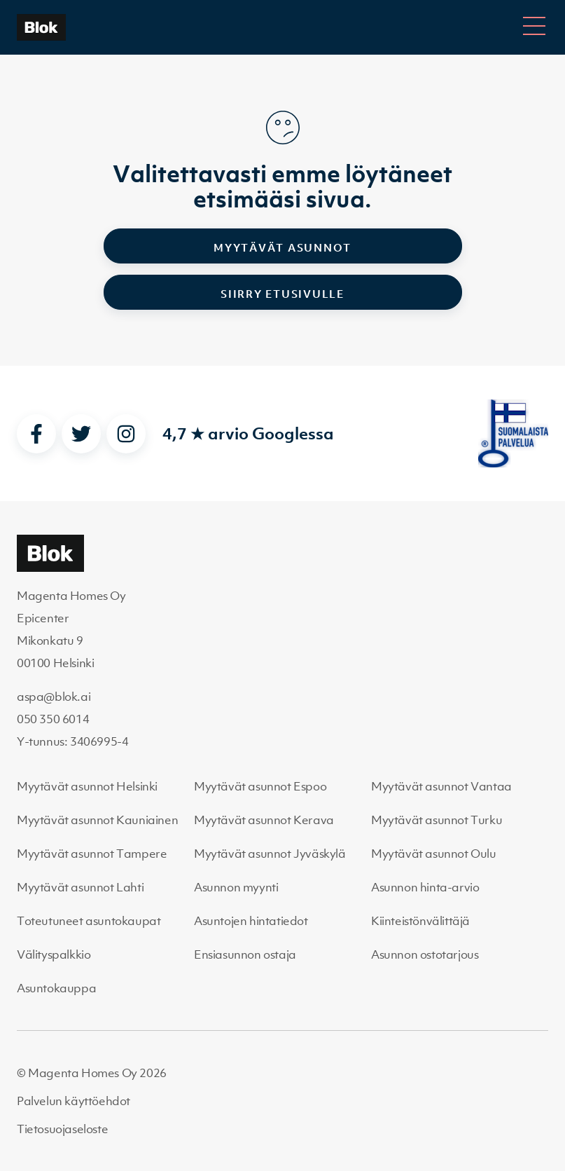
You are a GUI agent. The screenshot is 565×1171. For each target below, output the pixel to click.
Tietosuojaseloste (62, 1129)
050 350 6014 (53, 719)
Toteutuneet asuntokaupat (88, 921)
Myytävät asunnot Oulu (433, 853)
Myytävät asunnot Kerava (264, 820)
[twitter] (81, 433)
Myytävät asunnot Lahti (80, 887)
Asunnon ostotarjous (424, 954)
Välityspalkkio (53, 954)
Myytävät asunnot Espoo (260, 786)
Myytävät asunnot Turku (436, 820)
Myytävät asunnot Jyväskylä (270, 853)
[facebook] (36, 433)
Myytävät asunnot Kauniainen (97, 820)
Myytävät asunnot (282, 247)
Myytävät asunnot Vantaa (441, 786)
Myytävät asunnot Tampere (92, 853)
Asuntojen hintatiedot (251, 921)
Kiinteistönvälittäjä (420, 921)
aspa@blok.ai (53, 696)
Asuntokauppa (56, 988)
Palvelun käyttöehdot (73, 1101)
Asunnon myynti (236, 887)
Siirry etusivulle (282, 294)
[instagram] (126, 433)
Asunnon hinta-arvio (425, 887)
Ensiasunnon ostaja (245, 954)
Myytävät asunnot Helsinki (87, 786)
